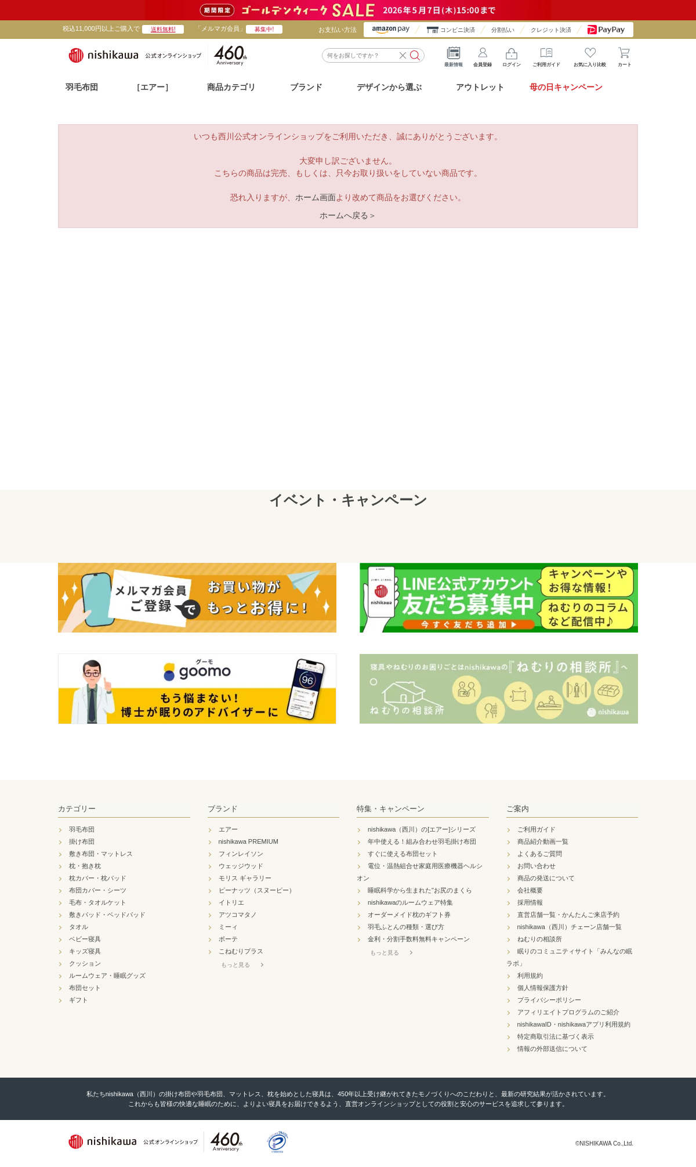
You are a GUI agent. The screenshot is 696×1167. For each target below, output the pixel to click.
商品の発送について (546, 878)
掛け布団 (82, 841)
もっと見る (235, 965)
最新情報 (453, 55)
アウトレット (480, 87)
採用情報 (530, 902)
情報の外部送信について (552, 1048)
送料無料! (163, 29)
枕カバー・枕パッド (97, 878)
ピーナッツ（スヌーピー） (257, 890)
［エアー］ (152, 87)
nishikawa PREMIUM (248, 841)
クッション (85, 963)
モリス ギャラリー (245, 878)
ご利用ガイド (546, 55)
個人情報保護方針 (542, 987)
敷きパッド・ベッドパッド (107, 914)
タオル (78, 926)
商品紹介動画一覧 (542, 841)
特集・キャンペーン (391, 808)
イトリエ (231, 902)
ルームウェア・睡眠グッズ (107, 975)
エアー (228, 829)
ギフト (78, 999)
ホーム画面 (315, 197)
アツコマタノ (238, 914)
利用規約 (530, 975)
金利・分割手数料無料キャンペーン (419, 938)
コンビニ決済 (457, 30)
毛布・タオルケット (97, 902)
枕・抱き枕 (85, 865)
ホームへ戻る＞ (348, 215)
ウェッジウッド (241, 865)
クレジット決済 (551, 30)
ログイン (511, 55)
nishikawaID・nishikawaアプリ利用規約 (574, 1024)
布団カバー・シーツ (97, 890)
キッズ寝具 (85, 951)
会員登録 (482, 55)
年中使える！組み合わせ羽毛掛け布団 (422, 841)
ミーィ (228, 926)
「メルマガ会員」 (238, 28)
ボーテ (228, 938)
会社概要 (530, 890)
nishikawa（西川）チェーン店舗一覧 (569, 926)
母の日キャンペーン (566, 87)
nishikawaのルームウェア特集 (410, 902)
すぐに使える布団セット (403, 853)
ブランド (223, 808)
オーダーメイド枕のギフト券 (409, 914)
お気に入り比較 (590, 55)
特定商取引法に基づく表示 (555, 1036)
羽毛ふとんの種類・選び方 (406, 926)
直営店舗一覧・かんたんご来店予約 (568, 914)
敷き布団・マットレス (101, 853)
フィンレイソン (241, 853)
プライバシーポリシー (549, 999)
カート (625, 55)
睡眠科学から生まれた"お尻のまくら (420, 890)
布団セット (85, 987)
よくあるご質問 (539, 853)
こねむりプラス (241, 951)
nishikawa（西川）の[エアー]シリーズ (422, 829)
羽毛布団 (82, 87)
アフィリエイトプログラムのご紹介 (568, 1012)
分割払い (502, 30)
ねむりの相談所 (539, 938)
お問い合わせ (536, 865)
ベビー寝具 (85, 938)
